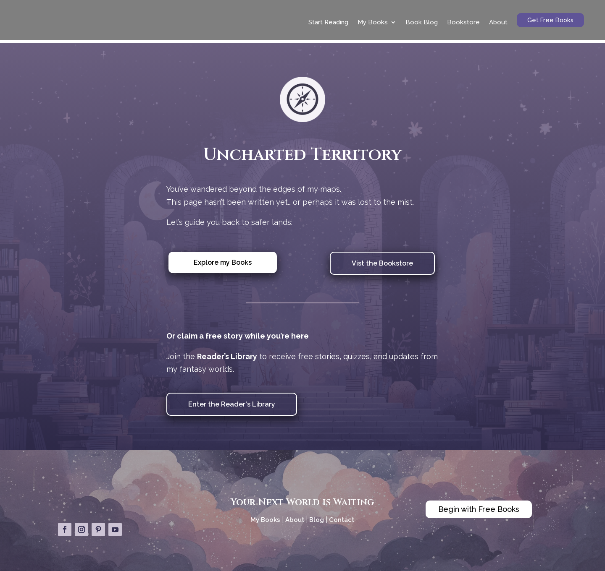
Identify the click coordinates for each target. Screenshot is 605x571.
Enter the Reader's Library (231, 402)
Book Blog (421, 22)
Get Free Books (550, 20)
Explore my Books (223, 260)
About (498, 22)
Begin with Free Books (478, 506)
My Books (373, 22)
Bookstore (463, 22)
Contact (341, 517)
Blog (316, 517)
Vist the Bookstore (382, 261)
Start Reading (328, 22)
